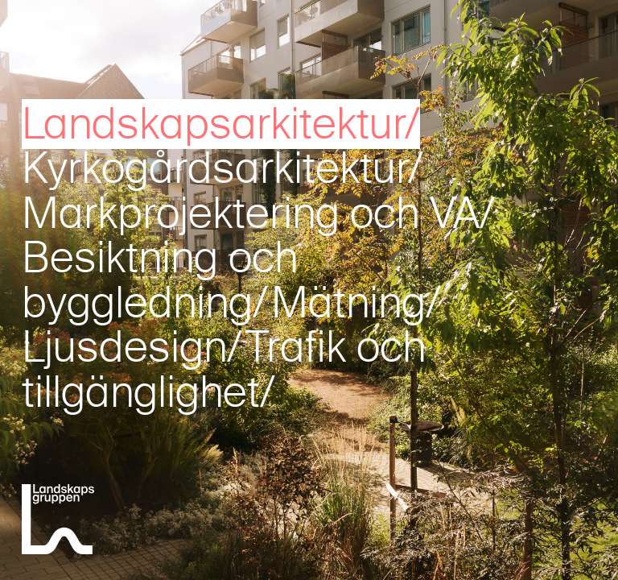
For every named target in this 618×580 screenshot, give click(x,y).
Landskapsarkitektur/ (221, 124)
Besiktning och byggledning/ (160, 280)
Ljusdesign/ (132, 347)
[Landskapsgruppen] (58, 522)
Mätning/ (356, 303)
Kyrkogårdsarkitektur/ (222, 168)
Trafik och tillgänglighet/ (224, 369)
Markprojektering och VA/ (258, 213)
